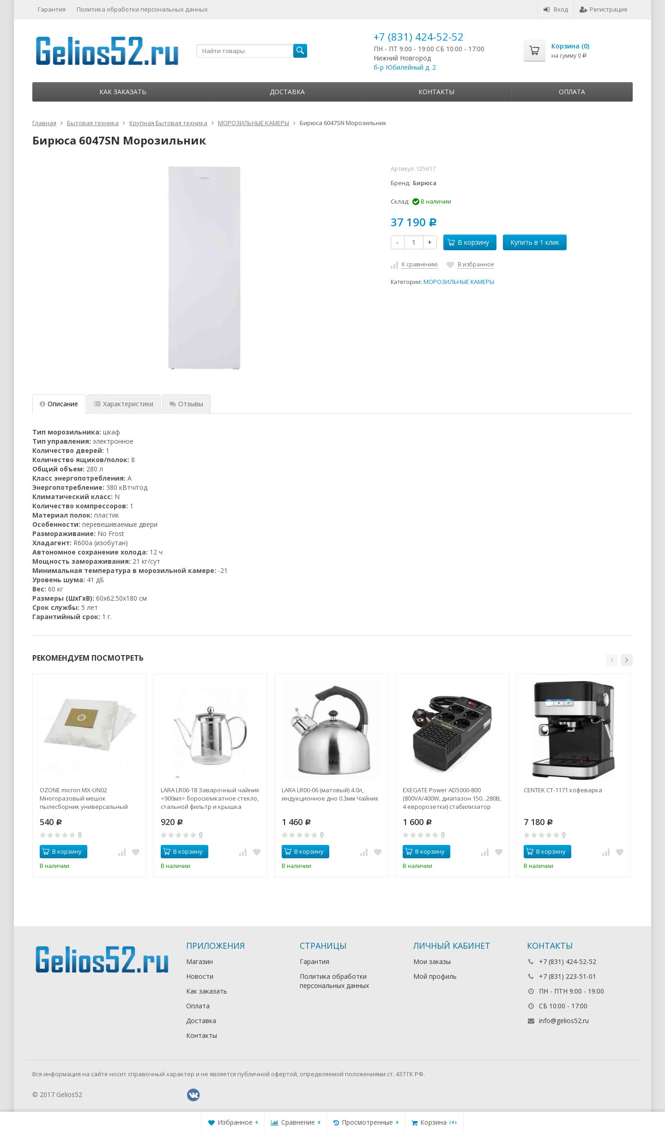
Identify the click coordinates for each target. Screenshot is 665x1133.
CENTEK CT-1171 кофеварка (563, 790)
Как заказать (122, 91)
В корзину (468, 242)
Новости (199, 976)
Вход (556, 9)
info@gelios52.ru (564, 1020)
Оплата (572, 91)
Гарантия (52, 9)
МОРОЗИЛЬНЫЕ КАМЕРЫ (458, 282)
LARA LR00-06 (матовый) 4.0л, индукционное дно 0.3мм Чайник (330, 794)
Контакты (436, 91)
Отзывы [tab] (186, 403)
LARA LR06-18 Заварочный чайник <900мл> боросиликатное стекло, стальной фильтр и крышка (210, 798)
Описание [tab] (59, 403)
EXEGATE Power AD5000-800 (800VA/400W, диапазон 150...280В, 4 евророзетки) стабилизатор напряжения (452, 798)
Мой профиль (435, 976)
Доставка (287, 91)
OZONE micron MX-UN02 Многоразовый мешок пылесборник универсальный (84, 798)
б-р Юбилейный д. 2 (405, 67)
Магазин (199, 961)
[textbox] (251, 51)
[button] (612, 660)
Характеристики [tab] (123, 403)
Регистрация (603, 9)
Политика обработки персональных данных (142, 9)
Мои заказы (432, 961)
